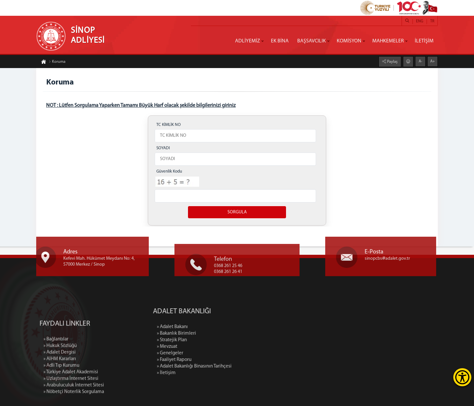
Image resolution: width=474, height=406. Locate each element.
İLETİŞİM (424, 41)
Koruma (57, 62)
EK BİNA (280, 41)
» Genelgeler (209, 353)
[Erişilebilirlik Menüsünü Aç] (462, 377)
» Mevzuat (206, 346)
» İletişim (205, 372)
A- (420, 61)
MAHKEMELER (388, 41)
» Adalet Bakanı (211, 326)
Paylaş (392, 61)
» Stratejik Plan (211, 340)
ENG (419, 21)
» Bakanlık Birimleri (215, 333)
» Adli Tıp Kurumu (61, 402)
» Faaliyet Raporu (213, 359)
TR (432, 21)
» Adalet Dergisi (59, 389)
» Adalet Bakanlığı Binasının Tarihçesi (233, 366)
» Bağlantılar (55, 376)
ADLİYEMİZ (247, 41)
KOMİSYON (349, 41)
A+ (432, 61)
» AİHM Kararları (59, 396)
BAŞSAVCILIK (311, 41)
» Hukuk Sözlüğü (60, 382)
